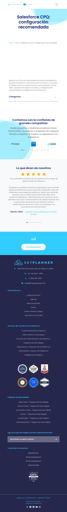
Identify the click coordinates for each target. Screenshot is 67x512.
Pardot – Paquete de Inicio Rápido (33, 414)
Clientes (33, 299)
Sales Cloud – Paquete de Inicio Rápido (33, 402)
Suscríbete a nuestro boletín (22, 439)
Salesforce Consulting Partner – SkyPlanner (31, 498)
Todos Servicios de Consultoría (33, 331)
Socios (33, 307)
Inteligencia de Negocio (33, 355)
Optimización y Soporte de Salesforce (33, 351)
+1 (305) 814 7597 (35, 278)
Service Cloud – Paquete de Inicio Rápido (33, 406)
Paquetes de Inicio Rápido (33, 343)
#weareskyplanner (33, 457)
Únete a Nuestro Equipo (33, 311)
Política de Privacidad (33, 501)
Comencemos (33, 247)
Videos (17, 43)
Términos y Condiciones (33, 503)
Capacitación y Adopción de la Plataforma (33, 347)
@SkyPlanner (33, 453)
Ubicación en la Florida (33, 315)
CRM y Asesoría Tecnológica (33, 335)
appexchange (33, 465)
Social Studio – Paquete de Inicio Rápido (33, 418)
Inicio (11, 43)
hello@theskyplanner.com (35, 283)
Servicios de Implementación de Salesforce (33, 339)
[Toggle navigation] (56, 4)
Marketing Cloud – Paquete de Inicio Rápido (34, 422)
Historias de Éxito (33, 303)
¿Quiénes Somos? (33, 295)
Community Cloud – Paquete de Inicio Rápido (33, 410)
